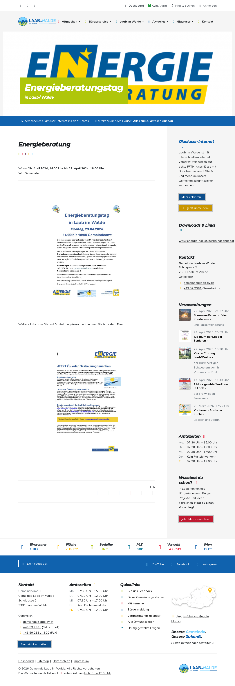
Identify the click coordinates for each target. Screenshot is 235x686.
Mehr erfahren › (191, 197)
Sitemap (43, 659)
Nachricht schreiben (34, 642)
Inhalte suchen (183, 5)
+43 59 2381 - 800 (36, 631)
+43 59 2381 (193, 288)
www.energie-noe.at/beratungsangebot (206, 241)
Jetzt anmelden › (195, 208)
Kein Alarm (157, 5)
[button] (68, 21)
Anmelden (207, 5)
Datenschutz (61, 659)
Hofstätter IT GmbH (97, 671)
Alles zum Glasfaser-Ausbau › (154, 121)
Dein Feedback (34, 563)
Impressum (81, 659)
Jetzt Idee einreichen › (195, 519)
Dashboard (134, 5)
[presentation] (37, 21)
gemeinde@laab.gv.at (199, 283)
